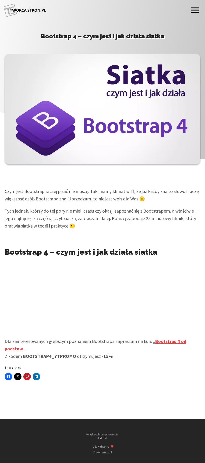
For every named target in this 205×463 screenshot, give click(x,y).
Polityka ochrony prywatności (102, 434)
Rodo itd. (102, 438)
